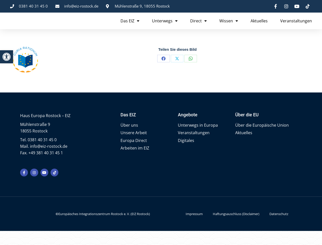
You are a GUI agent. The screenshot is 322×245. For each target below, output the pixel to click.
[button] (6, 56)
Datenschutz (278, 228)
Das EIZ (129, 27)
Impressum (194, 228)
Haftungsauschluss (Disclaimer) (236, 228)
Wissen (228, 27)
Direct (198, 27)
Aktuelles (259, 27)
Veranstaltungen (296, 27)
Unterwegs (165, 27)
